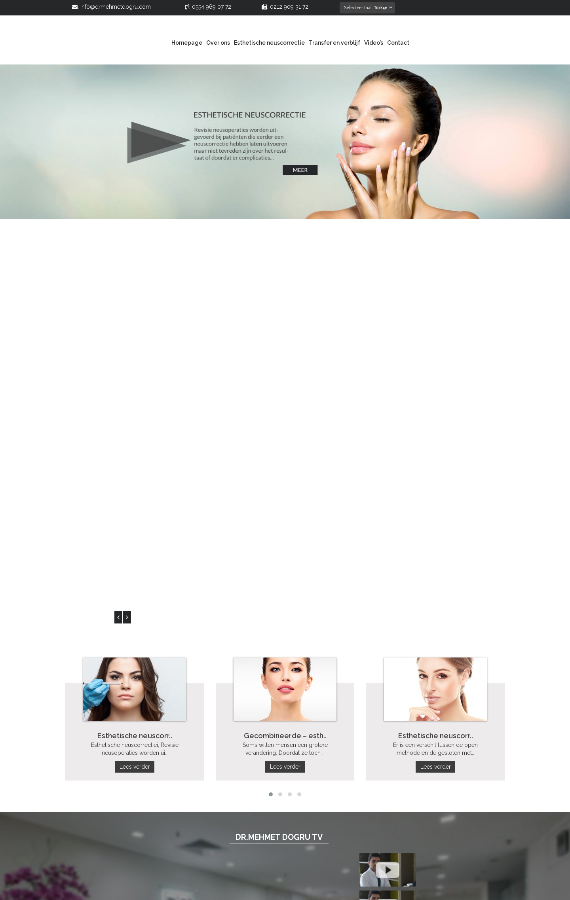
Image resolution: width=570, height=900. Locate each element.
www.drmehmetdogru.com (435, 815)
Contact (398, 43)
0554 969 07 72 (413, 784)
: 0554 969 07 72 (208, 7)
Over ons (218, 43)
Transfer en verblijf (334, 43)
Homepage (186, 43)
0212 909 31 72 (458, 784)
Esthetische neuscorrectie (269, 43)
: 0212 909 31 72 (285, 7)
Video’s (373, 43)
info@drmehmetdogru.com (433, 807)
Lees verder (135, 351)
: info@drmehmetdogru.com (111, 7)
